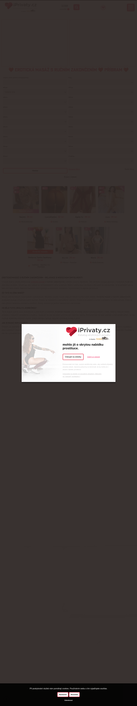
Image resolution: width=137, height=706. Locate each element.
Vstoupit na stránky (73, 357)
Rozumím (74, 694)
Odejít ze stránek (93, 357)
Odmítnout (68, 700)
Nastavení (63, 694)
